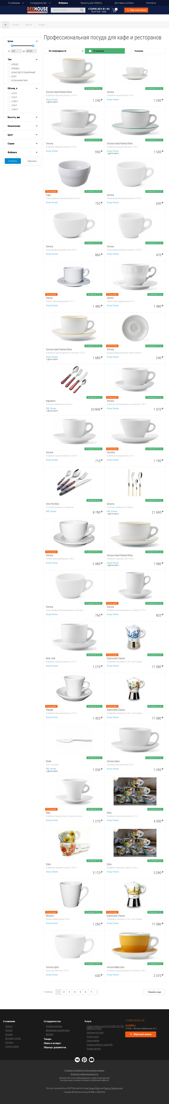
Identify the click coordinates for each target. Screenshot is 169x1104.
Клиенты (8, 1026)
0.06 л (14, 105)
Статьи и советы (12, 1046)
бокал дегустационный (23, 72)
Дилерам (49, 1034)
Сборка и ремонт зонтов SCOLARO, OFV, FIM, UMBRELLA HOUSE (105, 1027)
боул (14, 76)
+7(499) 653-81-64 (99, 10)
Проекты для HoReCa (91, 2)
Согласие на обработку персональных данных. (84, 1070)
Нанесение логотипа (95, 1032)
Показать (12, 161)
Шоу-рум (9, 1034)
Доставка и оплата (124, 2)
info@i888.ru (130, 1025)
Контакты (151, 2)
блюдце (15, 68)
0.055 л (15, 101)
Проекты (8, 1030)
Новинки (139, 51)
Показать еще (154, 992)
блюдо (15, 64)
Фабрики (63, 2)
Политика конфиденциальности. (84, 1074)
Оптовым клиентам (54, 1026)
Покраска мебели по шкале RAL (100, 1044)
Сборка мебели (93, 1040)
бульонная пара (19, 80)
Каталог (15, 24)
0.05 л (14, 97)
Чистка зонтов (93, 1036)
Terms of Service (111, 1088)
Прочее (28, 24)
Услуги (87, 1021)
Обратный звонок (136, 10)
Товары (47, 1039)
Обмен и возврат (52, 1043)
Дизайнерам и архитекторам (58, 1030)
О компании (14, 2)
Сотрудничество (38, 2)
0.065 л (15, 109)
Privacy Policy (94, 1088)
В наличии (99, 51)
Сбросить (32, 161)
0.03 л (14, 93)
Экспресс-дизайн (94, 1048)
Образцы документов (55, 1047)
